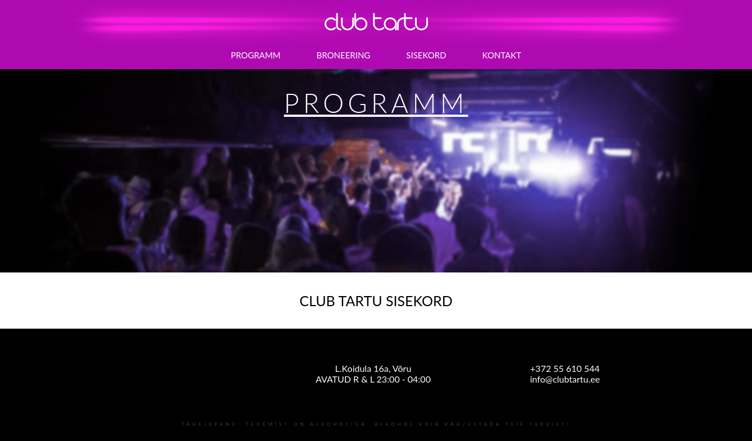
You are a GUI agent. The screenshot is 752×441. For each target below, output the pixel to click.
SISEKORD (426, 55)
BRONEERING (344, 55)
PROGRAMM (256, 55)
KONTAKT (502, 55)
